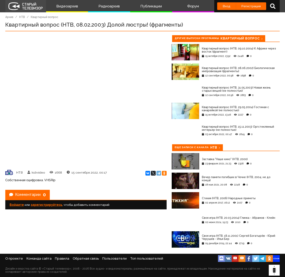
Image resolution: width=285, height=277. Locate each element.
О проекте (14, 258)
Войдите (17, 205)
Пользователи (114, 258)
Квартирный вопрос (44, 17)
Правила (62, 258)
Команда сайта (39, 258)
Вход (226, 6)
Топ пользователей (146, 258)
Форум (193, 6)
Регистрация (251, 6)
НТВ (22, 17)
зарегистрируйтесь (46, 205)
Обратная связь (86, 258)
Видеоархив (67, 6)
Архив (9, 17)
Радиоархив (109, 6)
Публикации (151, 6)
